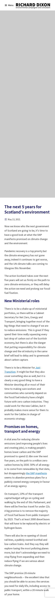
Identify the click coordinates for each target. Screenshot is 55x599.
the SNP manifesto (36, 473)
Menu (10, 5)
